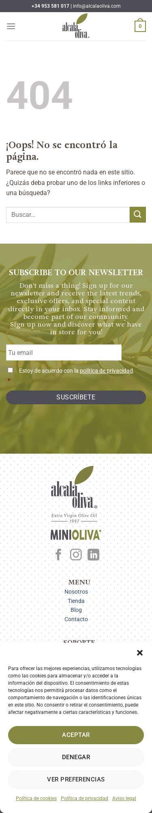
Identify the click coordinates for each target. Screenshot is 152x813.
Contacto (76, 619)
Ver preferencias (76, 779)
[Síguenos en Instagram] (76, 555)
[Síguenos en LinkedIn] (93, 555)
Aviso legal (124, 798)
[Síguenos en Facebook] (58, 555)
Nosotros (76, 591)
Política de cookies (36, 798)
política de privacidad (106, 370)
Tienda (76, 601)
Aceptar (76, 735)
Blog (76, 610)
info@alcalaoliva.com (97, 6)
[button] (140, 653)
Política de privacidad (84, 798)
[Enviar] (138, 215)
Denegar (76, 757)
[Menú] (11, 26)
